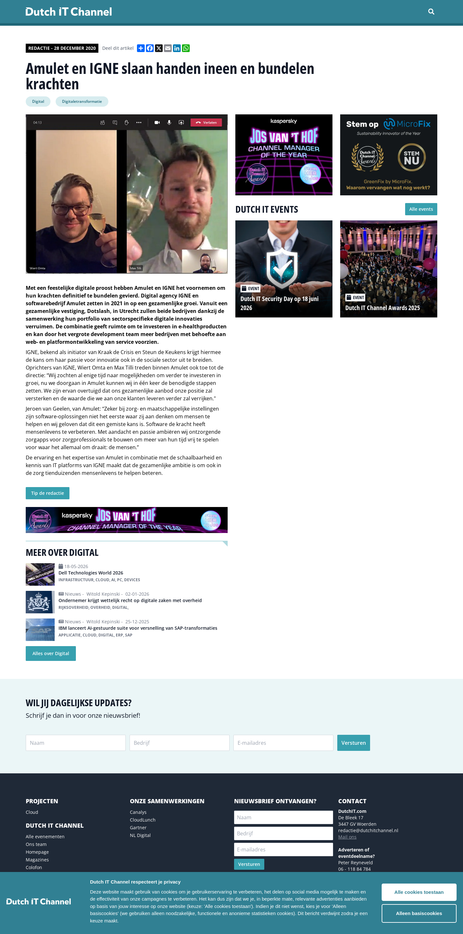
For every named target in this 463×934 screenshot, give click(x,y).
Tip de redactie (47, 493)
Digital (38, 101)
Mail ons (347, 837)
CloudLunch (143, 820)
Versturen (353, 742)
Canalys (138, 812)
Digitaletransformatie (82, 101)
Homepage (37, 852)
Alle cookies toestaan (419, 892)
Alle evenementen (45, 836)
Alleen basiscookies (419, 913)
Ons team (36, 844)
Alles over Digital (50, 653)
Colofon (34, 867)
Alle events (421, 209)
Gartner (138, 827)
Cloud (32, 812)
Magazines (37, 860)
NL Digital (140, 835)
